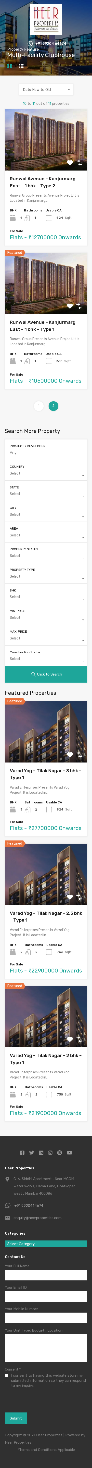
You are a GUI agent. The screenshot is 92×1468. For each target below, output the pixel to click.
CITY (13, 508)
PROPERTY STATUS (24, 549)
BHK (13, 590)
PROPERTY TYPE (22, 570)
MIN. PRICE (18, 611)
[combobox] (46, 89)
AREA (14, 528)
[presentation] (31, 1406)
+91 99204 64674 (50, 44)
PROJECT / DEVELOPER (27, 446)
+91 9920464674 (28, 1205)
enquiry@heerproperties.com (37, 1218)
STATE (14, 487)
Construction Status (25, 652)
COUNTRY (17, 466)
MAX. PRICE (18, 631)
